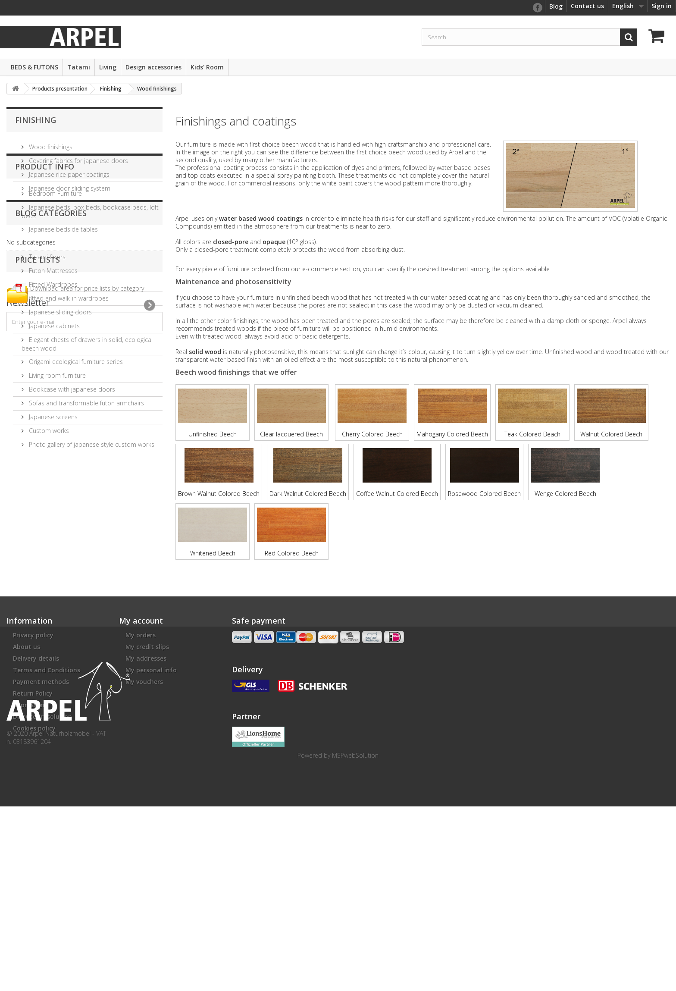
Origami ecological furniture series (75, 409)
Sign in (661, 6)
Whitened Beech (212, 532)
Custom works (48, 478)
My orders (140, 743)
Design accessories (153, 67)
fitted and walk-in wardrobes (68, 346)
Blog (556, 6)
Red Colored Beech (291, 532)
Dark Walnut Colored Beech (307, 473)
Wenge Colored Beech (565, 473)
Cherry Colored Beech (372, 413)
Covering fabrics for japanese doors (77, 157)
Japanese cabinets (53, 374)
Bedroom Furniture (54, 241)
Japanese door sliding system (68, 185)
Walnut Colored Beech (611, 413)
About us (26, 755)
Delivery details (36, 766)
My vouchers (144, 790)
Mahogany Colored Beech (452, 413)
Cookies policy (34, 836)
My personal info (151, 778)
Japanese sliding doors (59, 360)
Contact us (587, 6)
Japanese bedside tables (62, 277)
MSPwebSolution (355, 940)
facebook (537, 8)
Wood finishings (49, 143)
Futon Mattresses (52, 318)
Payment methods (41, 790)
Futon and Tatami (52, 291)
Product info (44, 218)
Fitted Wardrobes (52, 332)
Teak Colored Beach (532, 413)
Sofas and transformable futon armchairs (85, 451)
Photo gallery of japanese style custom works (90, 492)
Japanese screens (52, 465)
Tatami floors (46, 305)
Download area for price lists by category (87, 614)
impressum (30, 813)
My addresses (145, 766)
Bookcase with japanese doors (71, 437)
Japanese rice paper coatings (68, 171)
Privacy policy (33, 743)
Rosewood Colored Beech (484, 473)
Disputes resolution (42, 825)
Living (107, 67)
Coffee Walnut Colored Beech (397, 473)
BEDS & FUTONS (34, 67)
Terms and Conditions (46, 778)
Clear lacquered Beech (291, 413)
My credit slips (147, 755)
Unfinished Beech (212, 413)
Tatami (78, 67)
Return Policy (33, 801)
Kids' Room (207, 67)
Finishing (35, 120)
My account (141, 729)
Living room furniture (56, 423)
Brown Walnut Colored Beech (219, 473)
